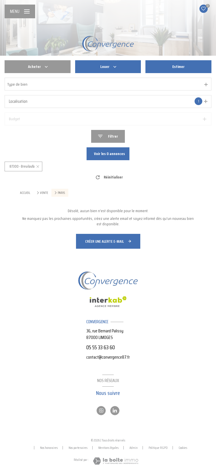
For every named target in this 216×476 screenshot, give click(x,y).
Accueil (25, 192)
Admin (133, 447)
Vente (44, 192)
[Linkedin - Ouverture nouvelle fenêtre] (114, 410)
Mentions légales (108, 447)
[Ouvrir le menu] (20, 11)
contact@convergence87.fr (108, 357)
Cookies (183, 448)
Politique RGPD (158, 447)
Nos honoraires (49, 447)
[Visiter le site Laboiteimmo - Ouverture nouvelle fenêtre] (115, 461)
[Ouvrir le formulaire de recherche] (108, 136)
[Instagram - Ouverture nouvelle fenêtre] (101, 410)
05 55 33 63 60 (100, 347)
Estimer (178, 66)
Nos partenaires (78, 447)
